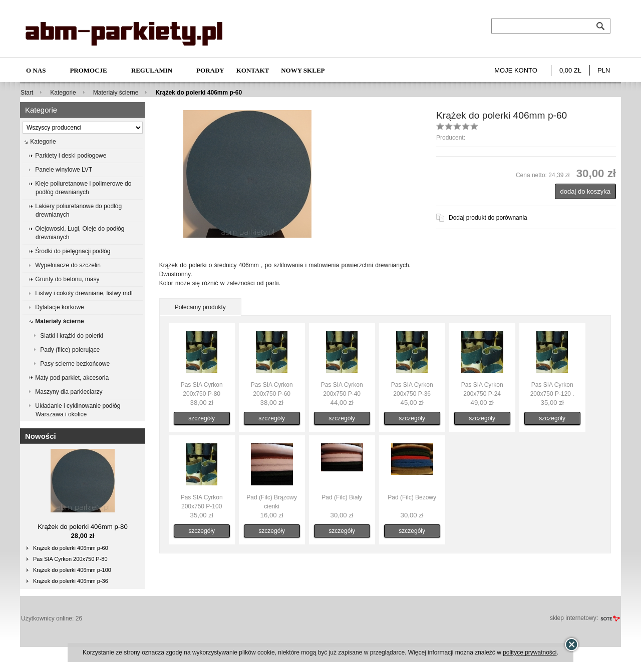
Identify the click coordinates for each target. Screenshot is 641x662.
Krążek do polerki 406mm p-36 (70, 581)
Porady (210, 70)
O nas (36, 70)
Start (27, 92)
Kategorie (63, 92)
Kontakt (252, 70)
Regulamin (151, 70)
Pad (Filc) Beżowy (412, 497)
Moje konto (515, 70)
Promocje (88, 70)
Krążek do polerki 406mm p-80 (83, 526)
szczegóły (201, 418)
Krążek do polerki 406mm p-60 (70, 548)
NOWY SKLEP (303, 70)
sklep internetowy (573, 617)
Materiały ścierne (116, 92)
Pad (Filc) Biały (342, 497)
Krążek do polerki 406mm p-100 (72, 570)
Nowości (40, 436)
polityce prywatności (529, 652)
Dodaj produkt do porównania (488, 217)
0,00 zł (570, 70)
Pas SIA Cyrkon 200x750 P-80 (70, 559)
